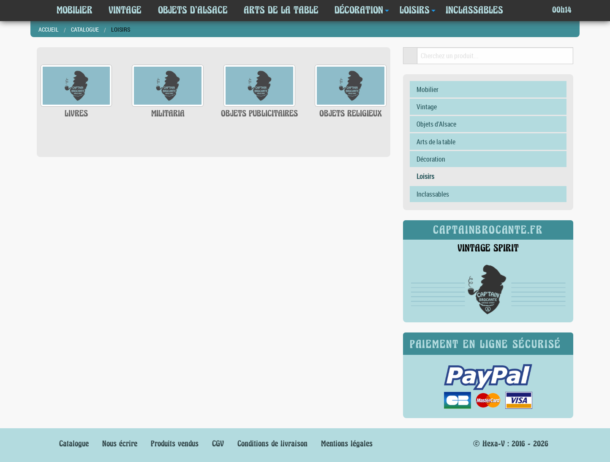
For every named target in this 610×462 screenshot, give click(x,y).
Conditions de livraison (272, 443)
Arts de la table (281, 10)
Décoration (359, 10)
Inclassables (474, 10)
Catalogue (85, 29)
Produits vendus (175, 443)
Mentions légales (347, 443)
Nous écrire (119, 443)
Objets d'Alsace (193, 10)
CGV (218, 443)
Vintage (125, 10)
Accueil (48, 29)
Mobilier (75, 10)
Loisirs (415, 10)
